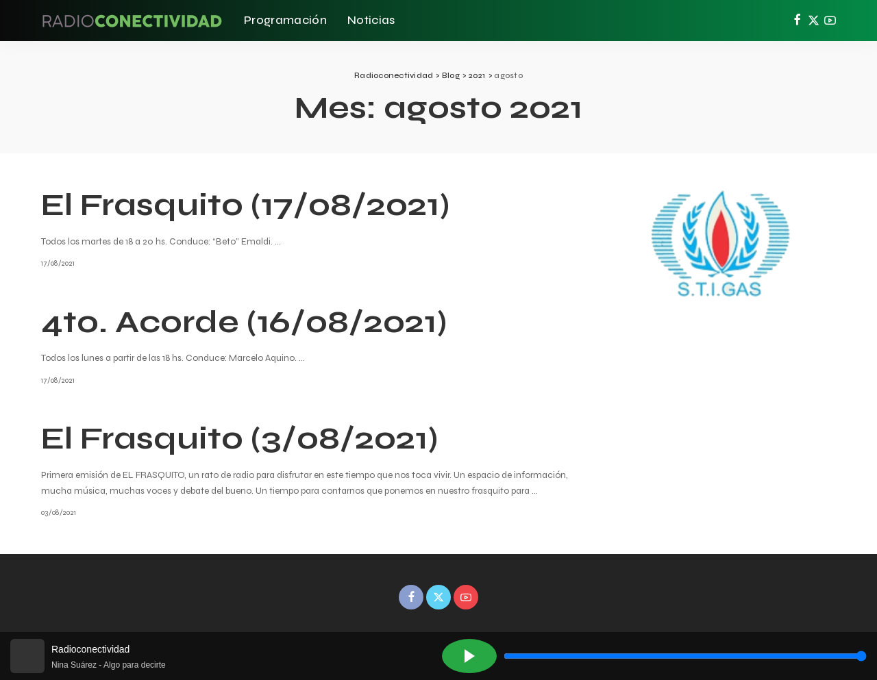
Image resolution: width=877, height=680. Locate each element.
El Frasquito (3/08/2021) (239, 438)
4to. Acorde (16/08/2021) (244, 321)
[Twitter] (813, 20)
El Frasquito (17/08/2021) (245, 204)
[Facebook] (797, 20)
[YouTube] (830, 20)
